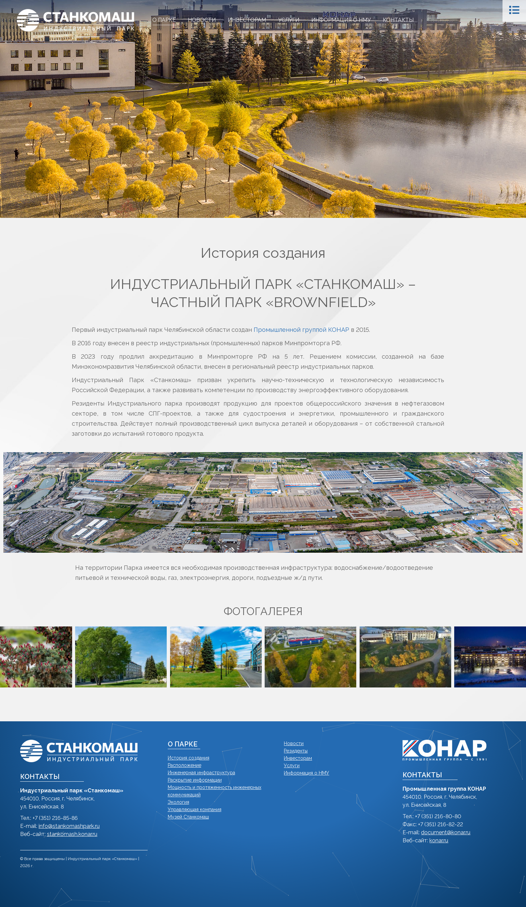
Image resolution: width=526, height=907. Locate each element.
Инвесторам (298, 758)
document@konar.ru (445, 832)
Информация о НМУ (306, 773)
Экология (178, 802)
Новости (294, 743)
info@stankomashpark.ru (69, 826)
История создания (188, 758)
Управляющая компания (194, 809)
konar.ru (438, 840)
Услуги (292, 765)
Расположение (184, 765)
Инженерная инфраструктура (201, 772)
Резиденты (296, 750)
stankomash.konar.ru (72, 834)
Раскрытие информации (195, 780)
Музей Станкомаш (188, 817)
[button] (67, 657)
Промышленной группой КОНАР (301, 329)
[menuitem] (164, 20)
